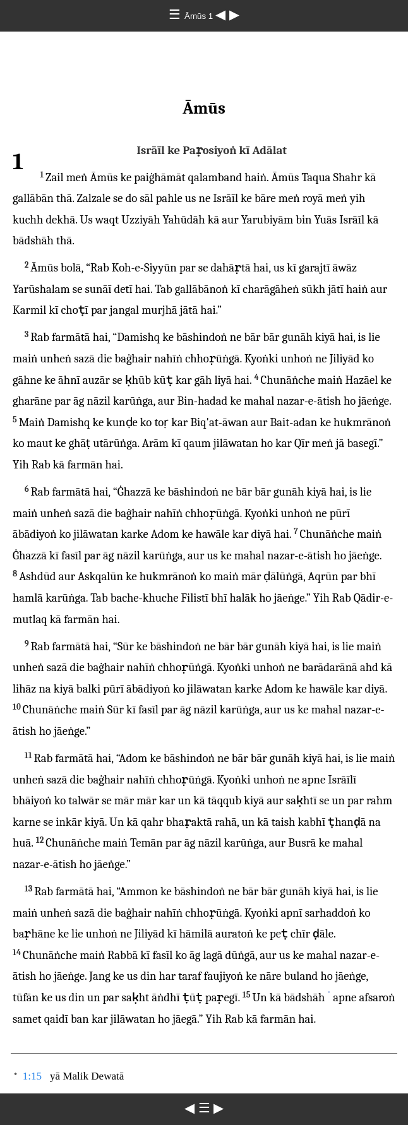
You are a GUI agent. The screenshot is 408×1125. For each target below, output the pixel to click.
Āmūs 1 (199, 16)
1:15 (32, 1076)
